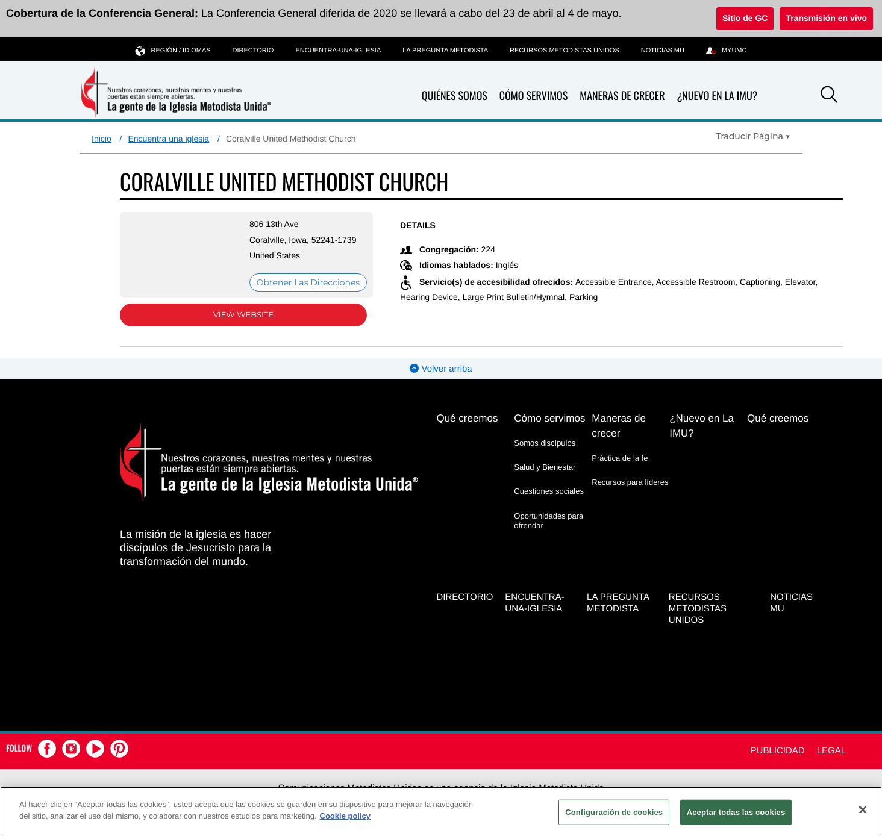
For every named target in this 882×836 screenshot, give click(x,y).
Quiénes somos (454, 96)
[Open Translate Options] (753, 136)
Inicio (101, 138)
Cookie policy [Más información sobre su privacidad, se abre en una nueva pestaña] (345, 815)
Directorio (253, 50)
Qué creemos (467, 418)
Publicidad (778, 751)
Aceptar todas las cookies (736, 812)
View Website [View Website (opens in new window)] (243, 315)
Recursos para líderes (630, 482)
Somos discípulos (544, 443)
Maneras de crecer (622, 96)
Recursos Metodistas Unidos (564, 50)
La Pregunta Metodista (445, 50)
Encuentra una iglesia (168, 138)
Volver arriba (441, 369)
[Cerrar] (862, 809)
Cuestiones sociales (549, 491)
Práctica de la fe (620, 458)
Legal (831, 751)
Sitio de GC (745, 18)
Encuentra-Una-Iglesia (338, 50)
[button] (829, 96)
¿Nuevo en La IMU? (717, 96)
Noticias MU (662, 50)
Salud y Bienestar (544, 467)
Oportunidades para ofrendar (548, 520)
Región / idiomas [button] (173, 50)
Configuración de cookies (614, 812)
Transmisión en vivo (826, 18)
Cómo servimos (533, 96)
